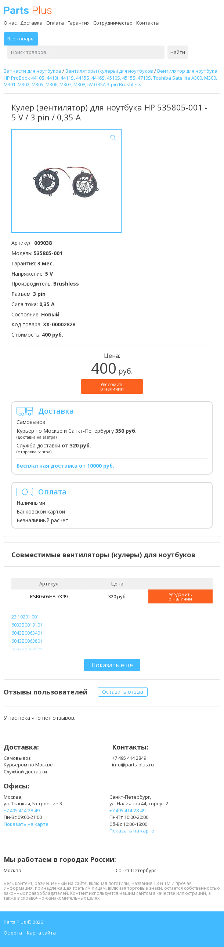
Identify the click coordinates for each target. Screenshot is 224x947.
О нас (10, 22)
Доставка (31, 22)
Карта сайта (41, 932)
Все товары (21, 38)
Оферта (13, 932)
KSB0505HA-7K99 (49, 596)
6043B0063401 (27, 633)
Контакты (147, 22)
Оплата (55, 22)
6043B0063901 (27, 649)
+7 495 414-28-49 (22, 810)
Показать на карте (26, 824)
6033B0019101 (27, 625)
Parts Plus (28, 10)
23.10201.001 (25, 617)
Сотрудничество (113, 22)
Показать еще (112, 665)
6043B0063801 (27, 641)
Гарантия (79, 22)
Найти (177, 52)
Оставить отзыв (122, 691)
